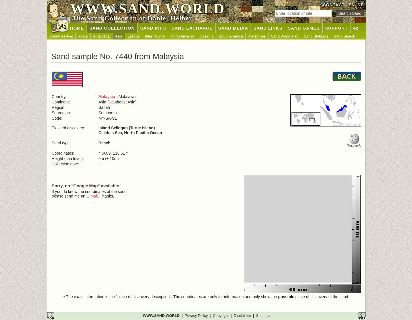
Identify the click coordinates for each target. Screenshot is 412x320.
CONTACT (334, 4)
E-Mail (92, 196)
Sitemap (263, 315)
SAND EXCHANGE (192, 28)
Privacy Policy (196, 315)
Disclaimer (242, 315)
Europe (134, 36)
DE (360, 4)
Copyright (221, 315)
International (155, 36)
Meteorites (257, 36)
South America (231, 36)
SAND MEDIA (233, 28)
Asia (118, 36)
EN (352, 4)
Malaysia (107, 96)
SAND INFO (153, 28)
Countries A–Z (61, 36)
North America (182, 36)
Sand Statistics (316, 36)
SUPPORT (336, 28)
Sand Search (344, 36)
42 (355, 28)
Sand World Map (285, 36)
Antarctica (101, 36)
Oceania (206, 36)
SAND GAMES (304, 28)
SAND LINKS (267, 28)
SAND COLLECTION (112, 28)
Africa (83, 36)
